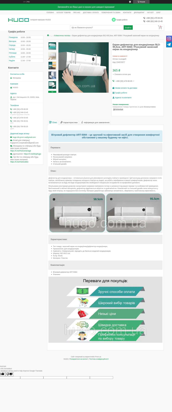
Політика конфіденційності (98, 359)
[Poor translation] (9, 374)
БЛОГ (158, 12)
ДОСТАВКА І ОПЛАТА (91, 12)
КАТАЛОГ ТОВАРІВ (63, 12)
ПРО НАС (76, 12)
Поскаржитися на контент (79, 359)
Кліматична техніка (62, 36)
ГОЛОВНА (50, 12)
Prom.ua (98, 357)
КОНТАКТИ (127, 12)
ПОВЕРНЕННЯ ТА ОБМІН (110, 12)
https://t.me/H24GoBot (19, 162)
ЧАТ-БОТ (150, 12)
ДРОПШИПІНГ (139, 12)
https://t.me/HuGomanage (20, 151)
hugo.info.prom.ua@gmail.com (24, 137)
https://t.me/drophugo (32, 154)
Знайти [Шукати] (128, 27)
